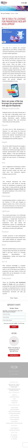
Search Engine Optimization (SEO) (14, 423)
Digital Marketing (14, 419)
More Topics (14, 298)
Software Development (14, 413)
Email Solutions (14, 415)
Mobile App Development (14, 411)
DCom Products (14, 428)
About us (14, 395)
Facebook (14, 435)
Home (12, 13)
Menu (24, 3)
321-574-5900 (14, 374)
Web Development (14, 409)
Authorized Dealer (14, 397)
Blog (14, 399)
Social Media (14, 421)
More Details (14, 355)
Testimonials (14, 400)
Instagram (14, 437)
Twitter (14, 439)
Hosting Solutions (14, 417)
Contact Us (14, 402)
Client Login (14, 371)
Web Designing (14, 407)
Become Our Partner (14, 430)
